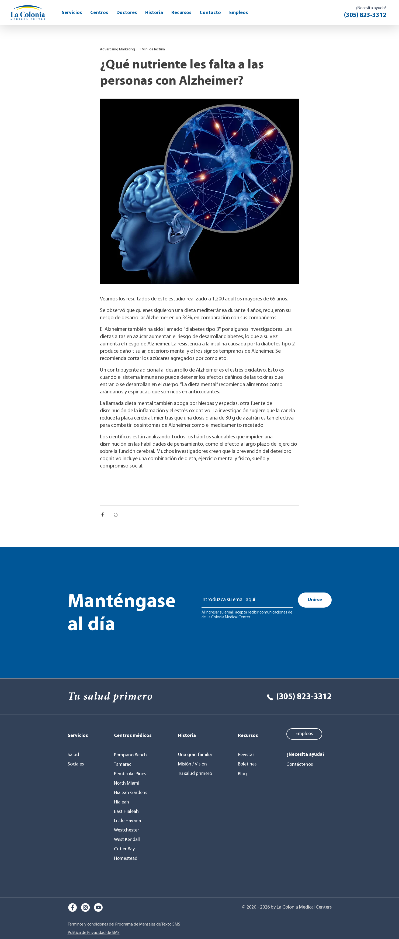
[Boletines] (251, 764)
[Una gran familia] (196, 755)
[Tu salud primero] (196, 773)
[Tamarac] (124, 764)
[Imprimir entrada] (115, 514)
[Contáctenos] (300, 764)
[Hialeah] (124, 802)
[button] (181, 13)
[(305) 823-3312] (294, 697)
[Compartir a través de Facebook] (102, 514)
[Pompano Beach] (132, 755)
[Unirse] (315, 600)
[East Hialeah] (128, 811)
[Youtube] (98, 907)
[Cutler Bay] (126, 849)
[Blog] (251, 774)
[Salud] (79, 755)
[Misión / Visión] (195, 764)
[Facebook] (72, 907)
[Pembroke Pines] (132, 774)
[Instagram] (85, 907)
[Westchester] (128, 830)
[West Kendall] (128, 839)
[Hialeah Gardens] (132, 793)
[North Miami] (128, 783)
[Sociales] (79, 764)
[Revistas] (251, 755)
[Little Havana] (129, 821)
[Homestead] (127, 858)
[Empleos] (304, 734)
